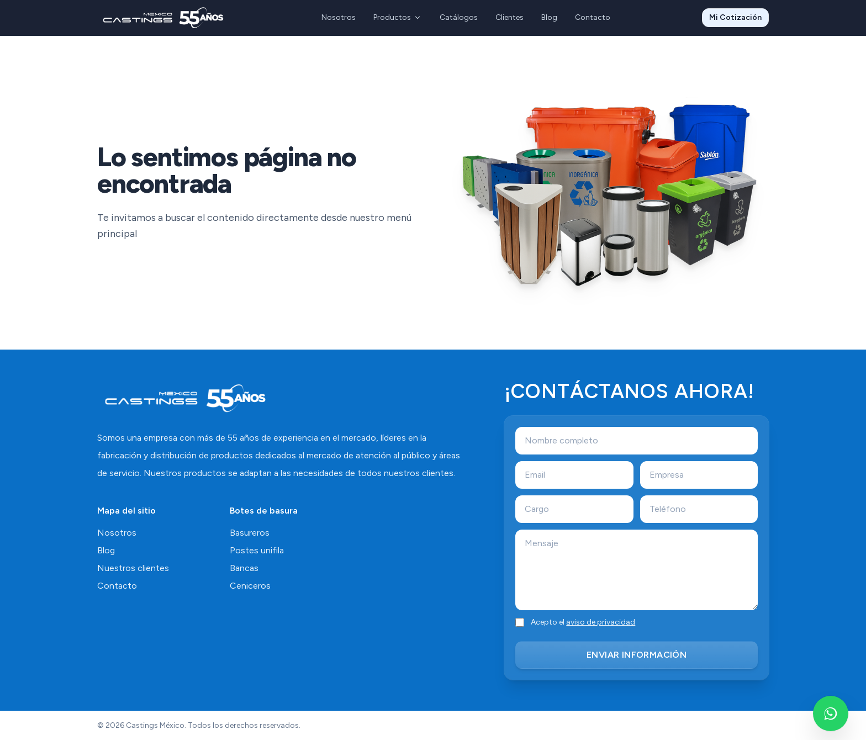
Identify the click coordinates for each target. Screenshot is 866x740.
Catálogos (459, 17)
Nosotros (338, 17)
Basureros (250, 532)
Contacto (592, 17)
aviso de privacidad (600, 622)
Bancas (244, 568)
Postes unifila (257, 550)
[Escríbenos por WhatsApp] (830, 713)
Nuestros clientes (133, 568)
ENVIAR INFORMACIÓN (637, 654)
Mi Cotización (735, 17)
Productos (397, 17)
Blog (549, 17)
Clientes (509, 17)
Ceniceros (250, 585)
